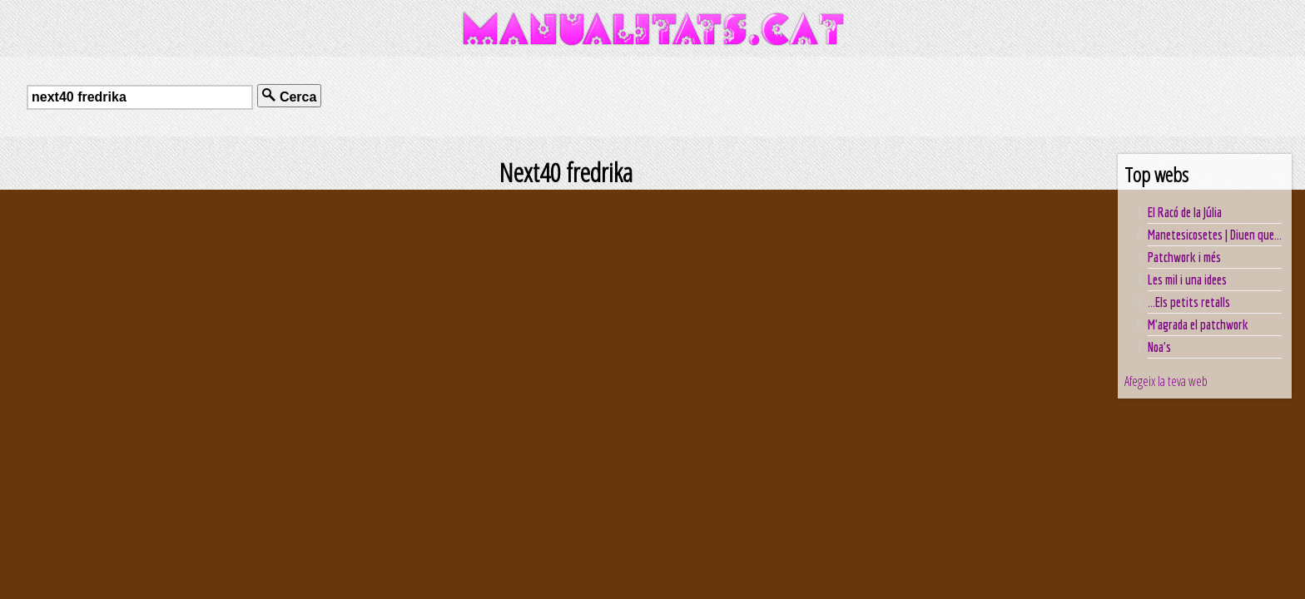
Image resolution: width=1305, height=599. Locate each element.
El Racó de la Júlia (1185, 212)
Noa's (1159, 346)
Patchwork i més (1184, 257)
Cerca (289, 96)
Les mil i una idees (1187, 279)
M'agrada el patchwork (1198, 324)
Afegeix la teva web (1166, 381)
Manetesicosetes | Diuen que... (1215, 234)
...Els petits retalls (1189, 302)
